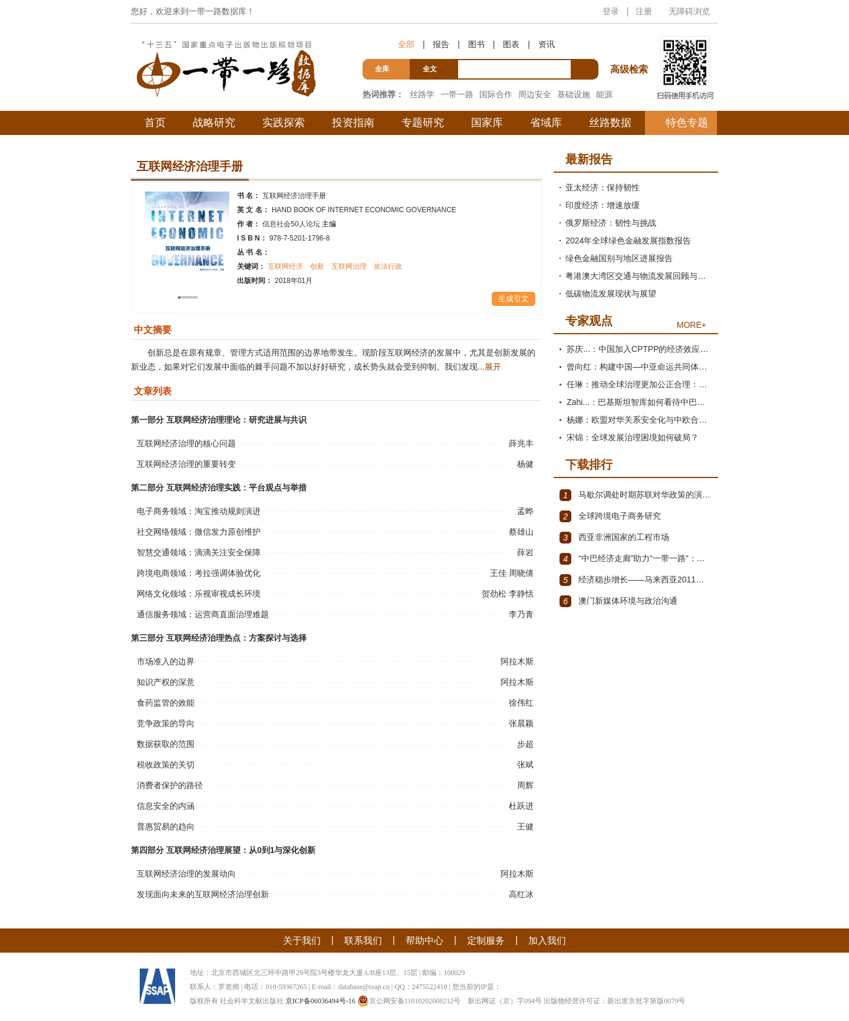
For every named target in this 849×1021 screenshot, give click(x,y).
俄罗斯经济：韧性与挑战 (610, 223)
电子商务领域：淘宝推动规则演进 (199, 511)
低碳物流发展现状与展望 (610, 293)
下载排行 (589, 464)
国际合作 (495, 94)
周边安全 (534, 94)
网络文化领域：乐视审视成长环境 (199, 593)
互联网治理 (349, 266)
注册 (644, 11)
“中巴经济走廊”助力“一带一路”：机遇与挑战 (636, 559)
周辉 (526, 785)
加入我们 (547, 941)
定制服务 (486, 941)
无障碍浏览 (689, 11)
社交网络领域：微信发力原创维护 (199, 531)
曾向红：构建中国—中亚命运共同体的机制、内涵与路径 (639, 366)
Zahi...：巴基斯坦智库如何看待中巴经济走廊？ (639, 402)
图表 (511, 44)
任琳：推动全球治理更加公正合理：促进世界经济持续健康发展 (639, 384)
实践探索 (283, 123)
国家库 (487, 123)
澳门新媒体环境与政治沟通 (618, 601)
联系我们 (363, 941)
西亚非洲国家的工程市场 (614, 538)
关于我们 (302, 941)
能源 (604, 94)
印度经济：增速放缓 (602, 205)
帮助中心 (424, 941)
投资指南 (353, 123)
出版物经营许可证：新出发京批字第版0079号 (614, 1001)
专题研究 (423, 123)
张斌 (526, 764)
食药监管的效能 (166, 702)
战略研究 (214, 123)
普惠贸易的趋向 (166, 826)
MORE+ (691, 325)
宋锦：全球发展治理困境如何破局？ (633, 437)
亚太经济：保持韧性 (602, 187)
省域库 (546, 123)
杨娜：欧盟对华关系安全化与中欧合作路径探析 (639, 419)
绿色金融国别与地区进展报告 (619, 258)
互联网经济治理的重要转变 (186, 464)
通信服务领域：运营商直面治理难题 (203, 614)
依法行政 (388, 266)
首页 (155, 123)
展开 (493, 366)
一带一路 (456, 94)
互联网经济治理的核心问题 (186, 443)
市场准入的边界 (166, 661)
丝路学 (422, 94)
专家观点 (589, 320)
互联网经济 (285, 266)
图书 (476, 44)
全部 (406, 44)
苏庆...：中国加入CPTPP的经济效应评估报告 (639, 349)
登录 (611, 11)
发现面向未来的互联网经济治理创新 (203, 894)
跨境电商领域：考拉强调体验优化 (199, 573)
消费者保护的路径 (170, 785)
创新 (317, 266)
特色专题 (687, 123)
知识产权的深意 (166, 682)
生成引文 (513, 298)
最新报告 (589, 159)
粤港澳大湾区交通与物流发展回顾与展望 (638, 276)
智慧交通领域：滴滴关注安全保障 (199, 552)
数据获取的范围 (166, 744)
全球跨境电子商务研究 (610, 516)
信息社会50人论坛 (299, 224)
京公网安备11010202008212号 (409, 1001)
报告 (441, 44)
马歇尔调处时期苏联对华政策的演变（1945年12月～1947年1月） (636, 495)
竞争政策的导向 (166, 723)
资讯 (546, 44)
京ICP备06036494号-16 (320, 1001)
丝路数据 (610, 123)
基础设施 (573, 94)
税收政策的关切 (166, 764)
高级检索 (630, 47)
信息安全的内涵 (166, 806)
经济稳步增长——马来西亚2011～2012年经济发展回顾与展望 (636, 580)
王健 (526, 826)
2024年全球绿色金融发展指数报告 (628, 240)
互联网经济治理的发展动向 (186, 873)
